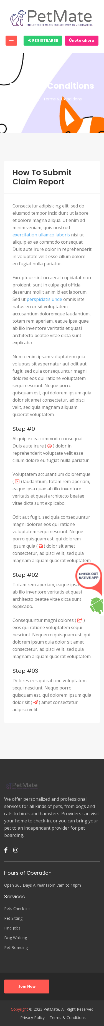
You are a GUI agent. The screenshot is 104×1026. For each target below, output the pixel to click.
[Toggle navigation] (11, 41)
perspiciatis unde (44, 299)
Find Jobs (12, 928)
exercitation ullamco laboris (41, 235)
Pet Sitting (13, 918)
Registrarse (43, 40)
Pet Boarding (16, 947)
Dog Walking (15, 937)
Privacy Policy (32, 1017)
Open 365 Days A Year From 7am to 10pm (42, 885)
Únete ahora (81, 40)
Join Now (26, 986)
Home (28, 99)
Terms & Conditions (68, 1017)
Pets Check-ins (17, 908)
